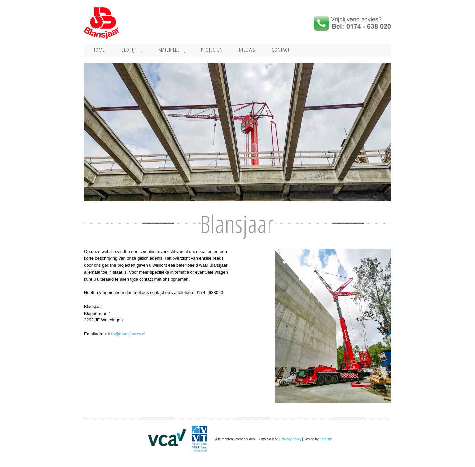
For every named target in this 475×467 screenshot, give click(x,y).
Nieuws (247, 49)
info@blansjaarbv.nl (126, 333)
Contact (281, 49)
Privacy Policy (291, 439)
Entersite (326, 439)
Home (98, 49)
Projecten (212, 49)
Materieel (168, 49)
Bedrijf (129, 49)
